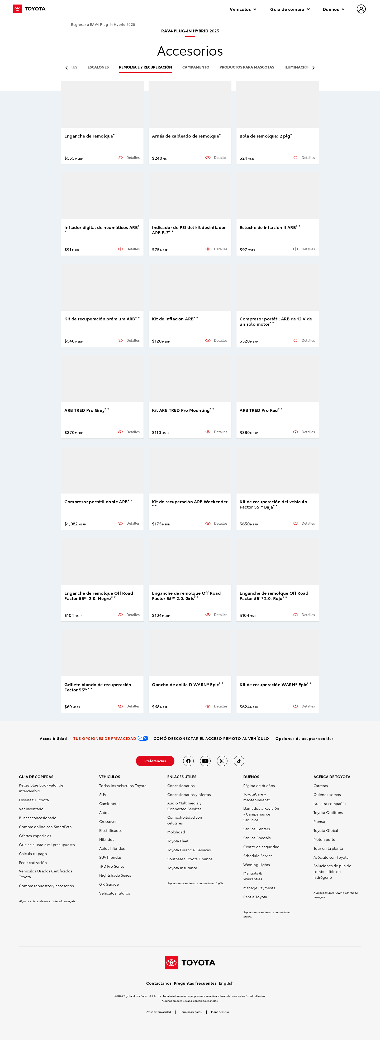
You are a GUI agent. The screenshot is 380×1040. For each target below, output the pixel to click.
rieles (71, 67)
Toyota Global (326, 830)
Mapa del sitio (220, 1012)
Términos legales (191, 1012)
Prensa (319, 821)
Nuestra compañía (330, 803)
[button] (305, 738)
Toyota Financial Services (189, 849)
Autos (104, 812)
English (226, 983)
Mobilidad (176, 831)
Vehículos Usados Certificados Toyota (45, 873)
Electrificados (111, 830)
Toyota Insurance (182, 867)
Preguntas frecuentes (195, 983)
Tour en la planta (328, 848)
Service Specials (257, 837)
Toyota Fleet (177, 840)
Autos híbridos (112, 848)
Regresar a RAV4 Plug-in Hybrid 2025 (103, 24)
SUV (102, 794)
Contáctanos (159, 983)
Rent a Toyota (255, 896)
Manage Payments (259, 887)
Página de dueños (259, 785)
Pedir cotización (33, 862)
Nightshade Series (115, 875)
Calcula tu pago (33, 853)
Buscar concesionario (37, 817)
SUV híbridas (110, 857)
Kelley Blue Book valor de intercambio (41, 787)
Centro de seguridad (261, 846)
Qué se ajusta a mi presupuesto (47, 844)
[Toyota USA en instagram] (222, 761)
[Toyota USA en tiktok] (239, 761)
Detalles (133, 157)
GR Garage (109, 884)
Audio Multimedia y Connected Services (184, 805)
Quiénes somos (327, 794)
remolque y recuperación (145, 67)
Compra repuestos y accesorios (46, 885)
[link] (53, 738)
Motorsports (324, 839)
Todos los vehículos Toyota (122, 785)
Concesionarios (181, 785)
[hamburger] (361, 9)
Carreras (321, 785)
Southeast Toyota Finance (189, 858)
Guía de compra (290, 9)
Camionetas (109, 803)
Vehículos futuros (114, 893)
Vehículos (243, 9)
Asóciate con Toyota (331, 857)
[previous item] (68, 68)
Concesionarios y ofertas (189, 794)
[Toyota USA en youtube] (205, 761)
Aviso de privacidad (158, 1012)
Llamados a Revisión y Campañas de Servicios (261, 813)
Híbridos (106, 839)
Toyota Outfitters (328, 812)
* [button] (114, 135)
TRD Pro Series (112, 866)
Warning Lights (256, 864)
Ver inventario (31, 808)
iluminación (297, 67)
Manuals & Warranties (252, 875)
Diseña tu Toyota (34, 799)
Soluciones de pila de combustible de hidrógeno (332, 871)
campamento (195, 67)
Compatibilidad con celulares (184, 820)
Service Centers (256, 828)
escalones (98, 67)
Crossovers (108, 821)
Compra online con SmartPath (45, 826)
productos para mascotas (247, 67)
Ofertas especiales (35, 835)
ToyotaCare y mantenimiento (256, 796)
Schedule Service (258, 855)
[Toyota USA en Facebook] (188, 761)
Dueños (333, 9)
